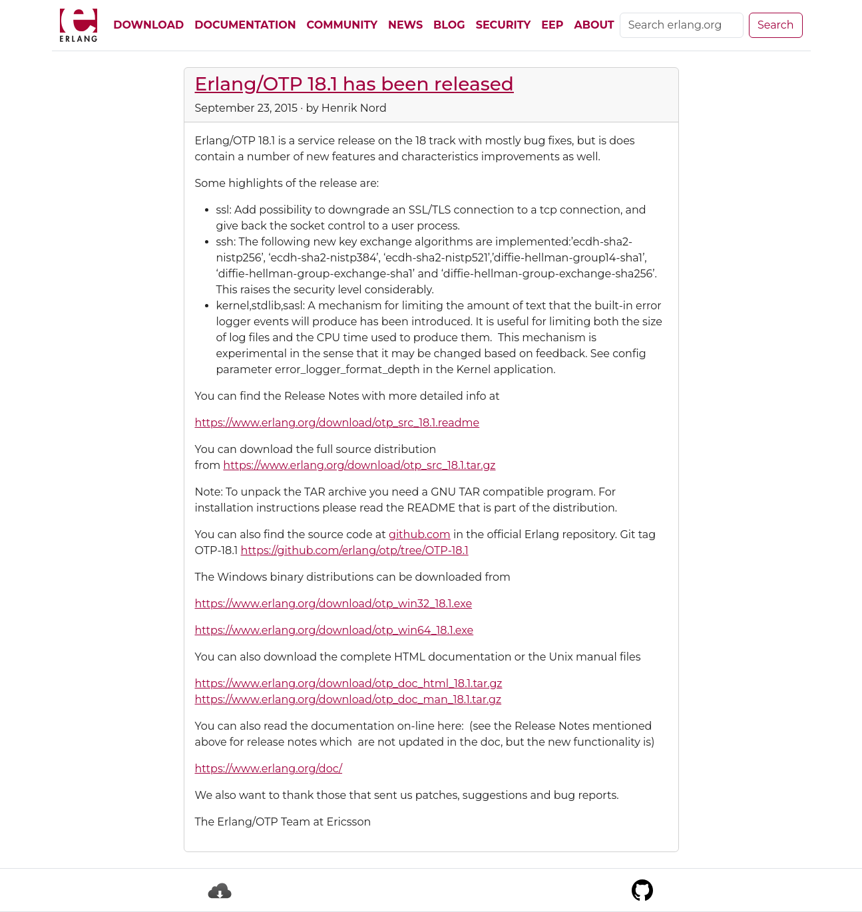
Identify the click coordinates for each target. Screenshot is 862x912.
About (594, 25)
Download (148, 25)
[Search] (682, 25)
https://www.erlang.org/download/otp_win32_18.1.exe (334, 603)
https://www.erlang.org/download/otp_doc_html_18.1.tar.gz (349, 683)
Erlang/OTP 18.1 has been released (354, 84)
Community (342, 25)
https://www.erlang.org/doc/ (269, 768)
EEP (552, 25)
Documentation (245, 25)
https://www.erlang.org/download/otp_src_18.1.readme (337, 422)
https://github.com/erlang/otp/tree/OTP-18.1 (355, 550)
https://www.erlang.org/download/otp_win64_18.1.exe (334, 630)
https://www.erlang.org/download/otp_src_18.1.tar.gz (359, 465)
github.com (420, 534)
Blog (449, 25)
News (405, 25)
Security (503, 25)
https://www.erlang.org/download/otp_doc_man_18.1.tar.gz (348, 699)
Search (775, 25)
